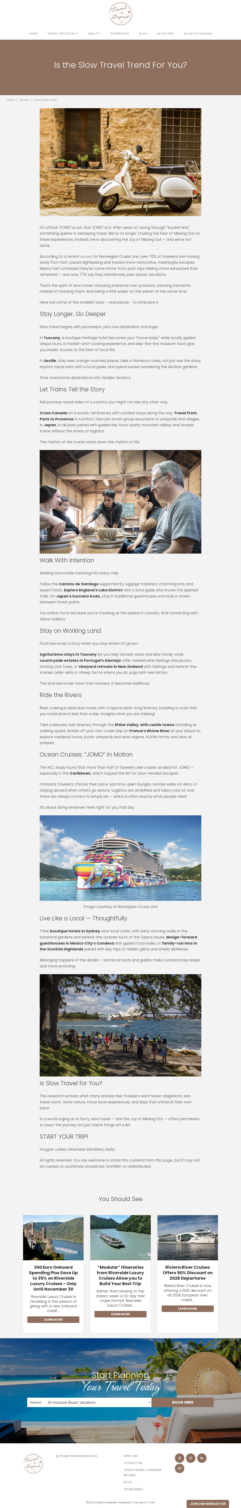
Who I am (131, 1456)
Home (33, 33)
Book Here (165, 33)
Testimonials (133, 1489)
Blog (143, 33)
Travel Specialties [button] (61, 33)
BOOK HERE (182, 1402)
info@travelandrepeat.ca (78, 1456)
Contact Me (133, 1463)
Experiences (120, 33)
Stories (24, 100)
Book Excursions (198, 33)
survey (86, 256)
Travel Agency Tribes (143, 1502)
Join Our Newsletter (207, 1504)
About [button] (93, 33)
